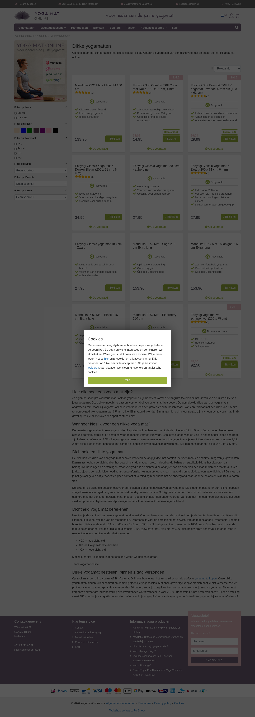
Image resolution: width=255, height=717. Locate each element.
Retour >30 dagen (25, 4)
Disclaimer (144, 703)
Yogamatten (25, 27)
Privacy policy (162, 703)
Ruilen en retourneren (86, 642)
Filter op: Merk (22, 107)
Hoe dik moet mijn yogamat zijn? (150, 646)
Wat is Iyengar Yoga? (144, 651)
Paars (43, 130)
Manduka (22, 117)
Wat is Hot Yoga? (142, 665)
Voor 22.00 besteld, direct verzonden (78, 4)
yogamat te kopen (206, 578)
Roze (49, 130)
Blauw (24, 130)
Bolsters (115, 27)
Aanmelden (214, 660)
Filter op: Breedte (24, 177)
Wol (19, 157)
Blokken (98, 27)
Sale (175, 27)
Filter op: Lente (23, 190)
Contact (79, 627)
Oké (127, 380)
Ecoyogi (21, 112)
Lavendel (36, 130)
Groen (30, 130)
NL (224, 15)
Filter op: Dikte (22, 163)
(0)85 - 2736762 (231, 4)
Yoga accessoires (152, 27)
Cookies (179, 703)
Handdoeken (79, 27)
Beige (17, 130)
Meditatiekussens (51, 27)
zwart (56, 130)
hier (106, 358)
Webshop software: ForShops (127, 710)
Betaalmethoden (84, 637)
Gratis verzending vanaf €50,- (136, 4)
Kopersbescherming (187, 4)
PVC (19, 143)
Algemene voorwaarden (120, 703)
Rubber (21, 148)
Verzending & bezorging (88, 632)
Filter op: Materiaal (25, 138)
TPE (19, 153)
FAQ (77, 647)
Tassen (130, 27)
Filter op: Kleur (23, 123)
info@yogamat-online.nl (27, 649)
